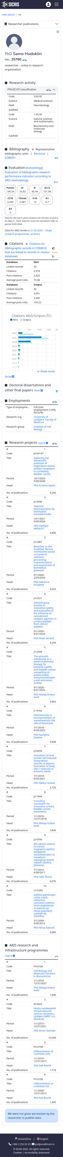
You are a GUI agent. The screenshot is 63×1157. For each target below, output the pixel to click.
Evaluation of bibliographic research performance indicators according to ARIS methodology (28, 176)
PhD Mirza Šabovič (44, 927)
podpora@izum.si (43, 1144)
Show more (46, 371)
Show (9, 376)
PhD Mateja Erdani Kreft (44, 696)
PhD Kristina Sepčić (44, 485)
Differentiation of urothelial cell (43, 1085)
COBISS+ (10, 158)
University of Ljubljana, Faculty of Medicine (45, 419)
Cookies (18, 1152)
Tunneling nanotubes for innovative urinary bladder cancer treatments (44, 806)
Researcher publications (21, 24)
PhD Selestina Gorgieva (41, 583)
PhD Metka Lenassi (45, 783)
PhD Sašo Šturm (43, 876)
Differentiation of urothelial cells (43, 1053)
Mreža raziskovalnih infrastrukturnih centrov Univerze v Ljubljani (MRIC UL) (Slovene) (45, 1014)
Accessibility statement (37, 1152)
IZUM (19, 1149)
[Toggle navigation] (56, 4)
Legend (43, 443)
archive (35, 234)
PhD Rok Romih (43, 1065)
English (42, 1138)
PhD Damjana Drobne (41, 736)
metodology (34, 168)
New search (8, 14)
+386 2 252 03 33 (20, 1144)
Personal (40, 153)
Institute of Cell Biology (42, 428)
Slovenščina (23, 1138)
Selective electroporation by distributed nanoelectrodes (44, 510)
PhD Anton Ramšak (45, 1030)
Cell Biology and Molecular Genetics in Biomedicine (44, 973)
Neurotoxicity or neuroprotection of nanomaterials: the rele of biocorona (44, 719)
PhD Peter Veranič (44, 638)
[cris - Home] (10, 4)
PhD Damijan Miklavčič (41, 527)
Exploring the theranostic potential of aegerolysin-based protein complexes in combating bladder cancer (44, 466)
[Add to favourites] (57, 31)
